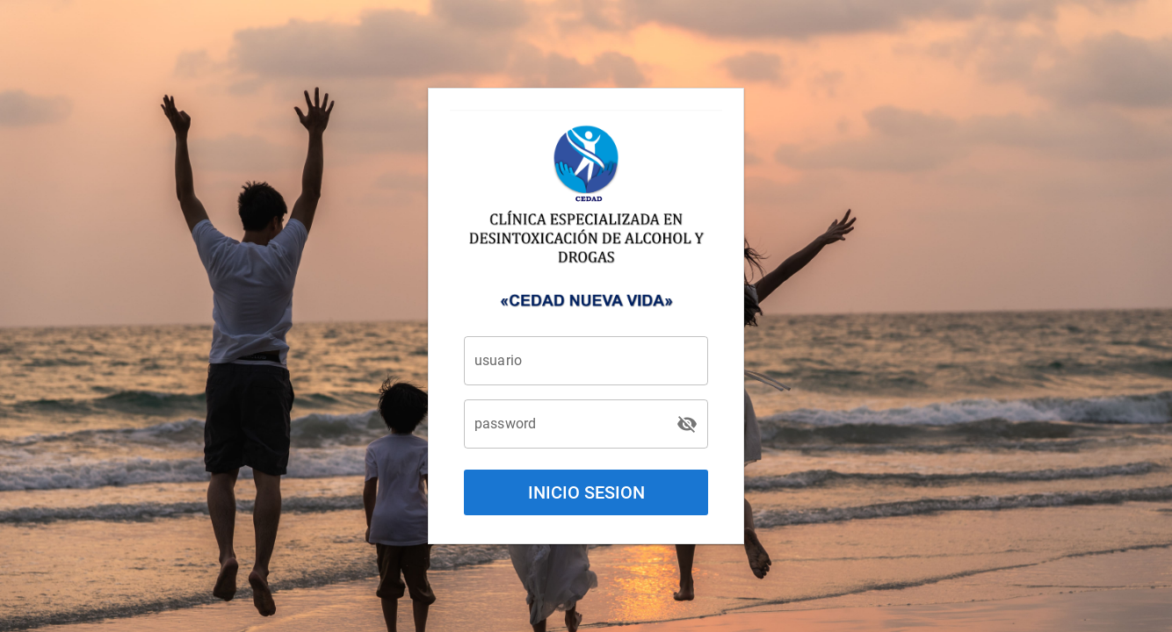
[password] (570, 424)
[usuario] (586, 360)
